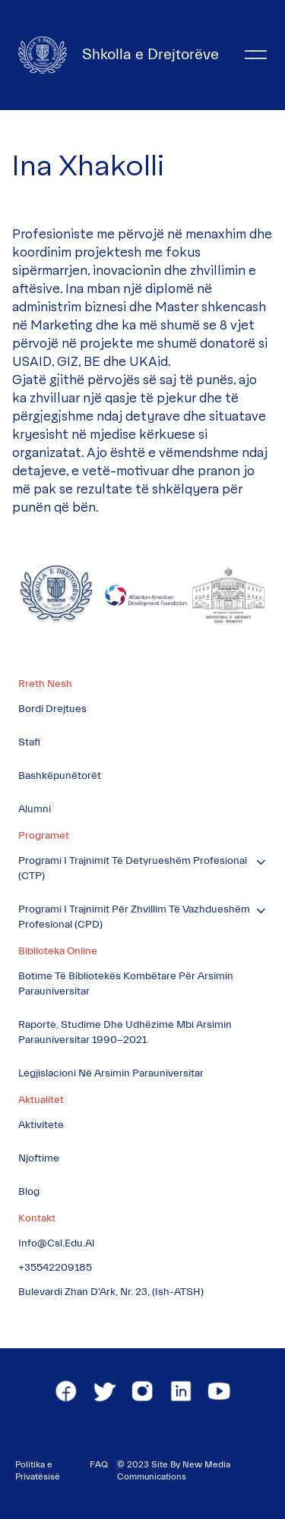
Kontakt (36, 1218)
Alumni (34, 809)
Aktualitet (41, 1100)
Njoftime (38, 1158)
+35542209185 (55, 1268)
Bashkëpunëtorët (59, 776)
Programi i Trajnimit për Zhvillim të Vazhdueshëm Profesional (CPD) (134, 917)
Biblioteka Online (57, 951)
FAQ (99, 1464)
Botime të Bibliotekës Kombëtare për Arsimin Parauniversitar (125, 983)
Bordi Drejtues (52, 709)
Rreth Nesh (45, 684)
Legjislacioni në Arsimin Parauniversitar (111, 1073)
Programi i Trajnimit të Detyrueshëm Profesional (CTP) (132, 868)
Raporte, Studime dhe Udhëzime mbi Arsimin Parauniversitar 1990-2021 (125, 1032)
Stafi (29, 742)
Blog (29, 1192)
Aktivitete (41, 1125)
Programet (43, 836)
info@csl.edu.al (56, 1243)
